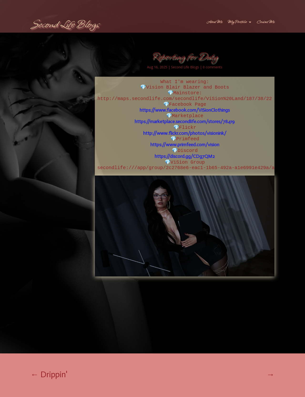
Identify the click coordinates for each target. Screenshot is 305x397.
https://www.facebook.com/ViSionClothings (185, 110)
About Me (214, 22)
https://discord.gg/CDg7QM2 (185, 156)
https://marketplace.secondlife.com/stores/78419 (185, 121)
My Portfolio (237, 22)
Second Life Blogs (185, 67)
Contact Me (265, 22)
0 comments (212, 67)
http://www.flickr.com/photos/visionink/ (184, 133)
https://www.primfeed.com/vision (184, 144)
